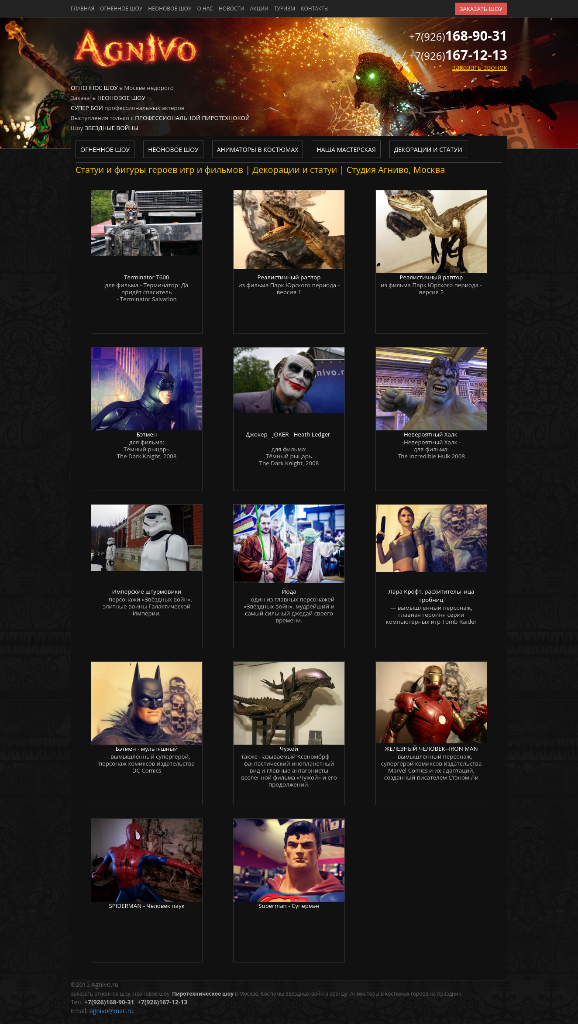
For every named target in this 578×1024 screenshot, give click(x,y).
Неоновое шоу (169, 8)
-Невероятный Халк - (431, 434)
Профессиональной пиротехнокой (192, 118)
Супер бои (87, 108)
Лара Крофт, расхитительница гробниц (432, 596)
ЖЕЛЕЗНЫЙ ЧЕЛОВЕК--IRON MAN (431, 749)
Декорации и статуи (428, 149)
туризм (284, 8)
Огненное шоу (121, 8)
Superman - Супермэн (288, 906)
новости (231, 8)
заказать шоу (481, 9)
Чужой (289, 749)
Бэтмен (147, 434)
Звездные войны (111, 128)
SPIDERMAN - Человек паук (146, 906)
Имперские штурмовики (147, 591)
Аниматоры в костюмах (258, 149)
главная (82, 8)
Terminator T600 (146, 277)
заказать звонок (479, 67)
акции (259, 8)
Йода (289, 591)
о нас (205, 8)
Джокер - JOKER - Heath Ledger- (289, 434)
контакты (315, 8)
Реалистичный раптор (288, 277)
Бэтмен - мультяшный (147, 749)
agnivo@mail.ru (111, 1011)
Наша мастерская (346, 149)
